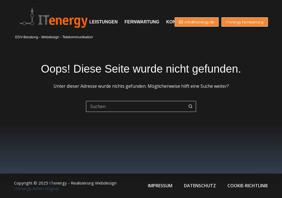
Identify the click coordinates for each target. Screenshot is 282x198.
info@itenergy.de (196, 22)
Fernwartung (141, 22)
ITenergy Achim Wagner (37, 188)
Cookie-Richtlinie (247, 186)
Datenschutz (200, 186)
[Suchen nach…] (135, 106)
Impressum (160, 186)
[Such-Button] (190, 106)
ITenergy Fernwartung (245, 22)
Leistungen (103, 22)
